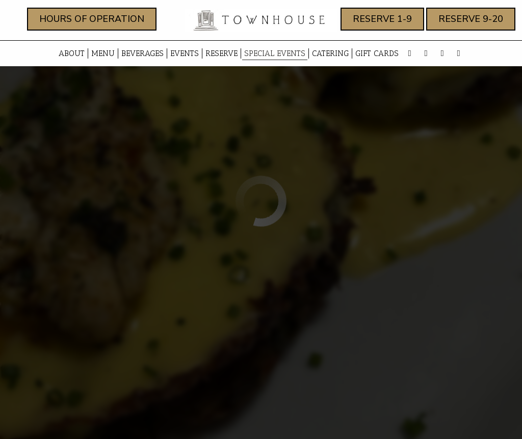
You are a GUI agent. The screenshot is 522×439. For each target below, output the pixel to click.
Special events (274, 53)
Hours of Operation (85, 22)
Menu (103, 53)
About (70, 53)
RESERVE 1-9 (376, 22)
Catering (330, 53)
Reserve (221, 53)
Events (184, 53)
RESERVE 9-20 (464, 22)
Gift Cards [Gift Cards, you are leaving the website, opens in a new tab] (377, 53)
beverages (142, 53)
